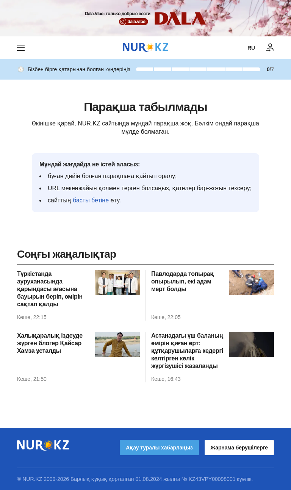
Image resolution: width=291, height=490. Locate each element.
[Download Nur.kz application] (145, 18)
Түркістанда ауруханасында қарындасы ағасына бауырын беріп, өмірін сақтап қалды (50, 289)
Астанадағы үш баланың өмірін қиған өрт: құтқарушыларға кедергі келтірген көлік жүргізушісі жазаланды (187, 350)
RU (251, 48)
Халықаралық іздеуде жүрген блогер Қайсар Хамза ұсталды (50, 343)
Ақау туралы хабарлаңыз (159, 448)
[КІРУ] (270, 47)
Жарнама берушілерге (239, 448)
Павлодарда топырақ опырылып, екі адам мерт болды (182, 281)
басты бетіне (91, 200)
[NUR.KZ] (145, 47)
